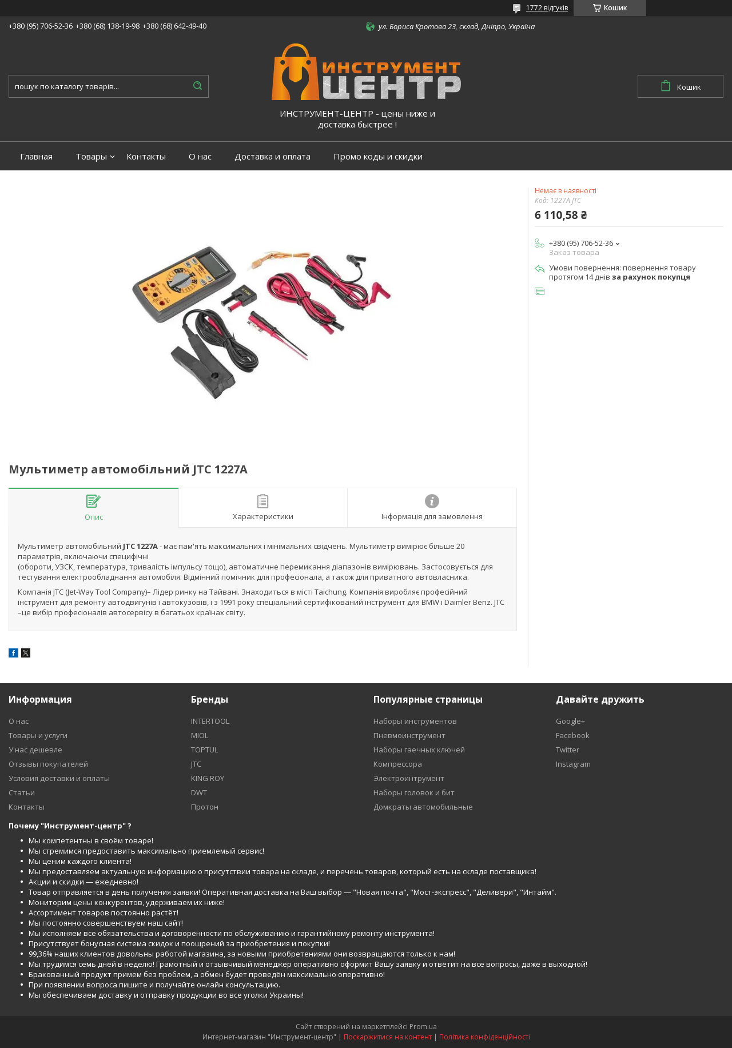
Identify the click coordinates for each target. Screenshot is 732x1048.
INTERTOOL (210, 721)
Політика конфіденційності (484, 1037)
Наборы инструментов (415, 721)
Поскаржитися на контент (388, 1037)
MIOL (199, 735)
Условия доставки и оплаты (59, 778)
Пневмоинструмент (409, 735)
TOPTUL (204, 749)
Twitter (567, 749)
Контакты (146, 156)
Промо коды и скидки (378, 156)
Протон (204, 807)
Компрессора (397, 764)
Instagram (573, 764)
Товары (91, 156)
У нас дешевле (35, 749)
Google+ (570, 721)
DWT (199, 792)
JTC (196, 764)
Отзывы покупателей (48, 764)
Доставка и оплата (272, 156)
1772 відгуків (547, 8)
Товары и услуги (38, 735)
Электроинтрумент (408, 778)
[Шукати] (197, 86)
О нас (200, 156)
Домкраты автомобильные (423, 807)
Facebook (573, 735)
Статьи (22, 792)
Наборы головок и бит (414, 792)
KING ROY (207, 778)
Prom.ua (423, 1026)
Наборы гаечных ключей (419, 749)
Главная (36, 156)
